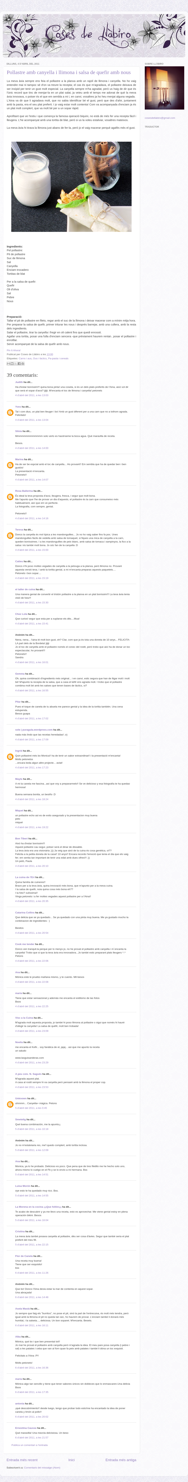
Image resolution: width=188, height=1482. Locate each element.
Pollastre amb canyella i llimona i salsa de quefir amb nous (69, 72)
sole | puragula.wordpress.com (34, 729)
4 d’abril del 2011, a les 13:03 (31, 395)
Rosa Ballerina (24, 490)
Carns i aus (25, 358)
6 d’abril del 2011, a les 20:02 (31, 1416)
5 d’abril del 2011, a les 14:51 (31, 1174)
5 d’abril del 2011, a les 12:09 (31, 1150)
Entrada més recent (22, 1460)
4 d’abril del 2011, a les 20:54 (31, 932)
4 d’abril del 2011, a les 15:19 (31, 578)
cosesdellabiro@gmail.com (160, 118)
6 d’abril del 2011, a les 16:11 (31, 1325)
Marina (19, 459)
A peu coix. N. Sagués (28, 1074)
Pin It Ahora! (14, 350)
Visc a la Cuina (24, 1017)
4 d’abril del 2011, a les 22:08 (31, 981)
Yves (18, 406)
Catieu (19, 561)
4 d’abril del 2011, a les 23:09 (31, 1031)
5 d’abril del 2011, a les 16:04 (31, 1220)
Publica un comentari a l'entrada (29, 1445)
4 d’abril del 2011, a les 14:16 (31, 518)
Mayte (18, 779)
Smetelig (20, 1119)
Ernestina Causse (25, 1428)
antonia (19, 1403)
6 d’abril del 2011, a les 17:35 (31, 1392)
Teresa (19, 529)
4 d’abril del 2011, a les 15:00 (31, 549)
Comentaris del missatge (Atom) (42, 1467)
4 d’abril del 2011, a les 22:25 (31, 1006)
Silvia (18, 431)
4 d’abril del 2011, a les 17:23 (31, 767)
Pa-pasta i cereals (58, 358)
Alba (18, 1336)
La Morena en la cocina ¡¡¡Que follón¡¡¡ (38, 1206)
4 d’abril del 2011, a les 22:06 (31, 960)
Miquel (19, 810)
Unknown (21, 1098)
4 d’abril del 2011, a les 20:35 (31, 901)
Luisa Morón (22, 1186)
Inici (71, 1460)
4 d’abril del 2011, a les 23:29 (31, 1062)
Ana (17, 972)
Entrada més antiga (120, 1460)
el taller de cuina (25, 589)
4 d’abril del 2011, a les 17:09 (31, 739)
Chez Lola (21, 614)
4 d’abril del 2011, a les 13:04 (31, 419)
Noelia (19, 1042)
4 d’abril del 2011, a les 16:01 (31, 662)
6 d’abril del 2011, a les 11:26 (31, 1272)
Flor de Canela (24, 1256)
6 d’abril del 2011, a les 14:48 (31, 1297)
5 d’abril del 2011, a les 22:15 (31, 1244)
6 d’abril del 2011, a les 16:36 (31, 1367)
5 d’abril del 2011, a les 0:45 (31, 1108)
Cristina (20, 1231)
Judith (19, 382)
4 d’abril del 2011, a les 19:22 (31, 827)
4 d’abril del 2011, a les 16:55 (31, 690)
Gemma (20, 673)
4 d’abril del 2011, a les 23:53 (31, 1087)
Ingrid (18, 750)
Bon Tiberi (21, 838)
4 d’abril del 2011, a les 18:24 (31, 799)
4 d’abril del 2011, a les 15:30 (31, 602)
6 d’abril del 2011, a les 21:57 (31, 1437)
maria (18, 993)
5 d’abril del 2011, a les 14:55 (31, 1195)
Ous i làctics (40, 358)
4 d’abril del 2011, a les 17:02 (31, 718)
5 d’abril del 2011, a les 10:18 (31, 1129)
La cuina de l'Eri (25, 877)
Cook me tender (24, 944)
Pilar (18, 701)
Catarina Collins (25, 912)
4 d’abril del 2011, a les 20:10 (31, 866)
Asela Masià (22, 1308)
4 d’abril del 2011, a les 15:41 (31, 623)
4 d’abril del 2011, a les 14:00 (31, 448)
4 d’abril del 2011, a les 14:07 (31, 479)
